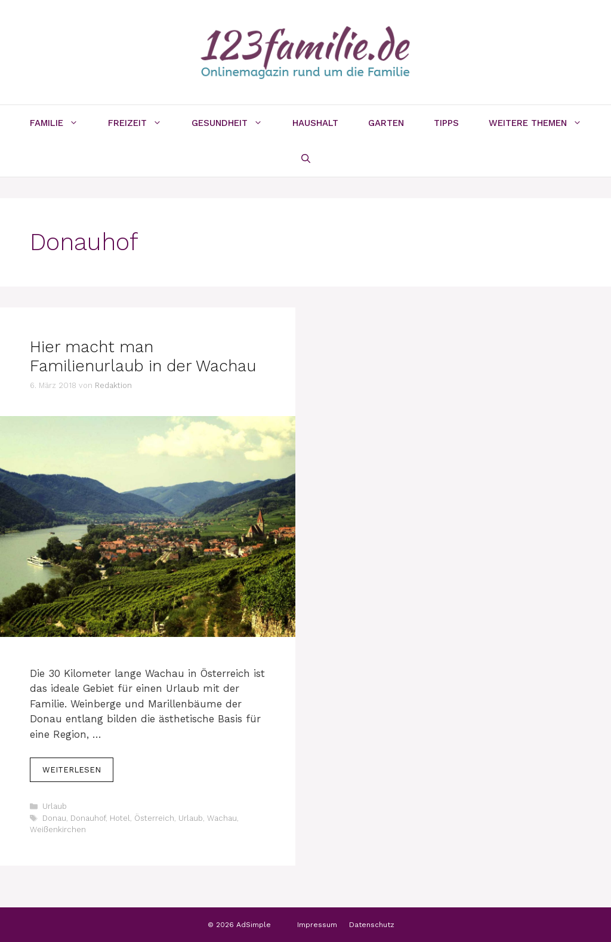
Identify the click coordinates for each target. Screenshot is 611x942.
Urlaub (54, 806)
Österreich (154, 818)
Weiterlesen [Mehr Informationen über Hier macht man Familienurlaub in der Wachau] (71, 769)
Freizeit (142, 123)
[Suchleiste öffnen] (305, 159)
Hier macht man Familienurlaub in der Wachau (143, 356)
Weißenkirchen (58, 829)
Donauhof (88, 818)
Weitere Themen (543, 123)
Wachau (222, 818)
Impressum (317, 925)
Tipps (446, 123)
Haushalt (315, 123)
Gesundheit (234, 123)
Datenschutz (371, 925)
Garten (386, 123)
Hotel (120, 818)
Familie (61, 123)
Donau (54, 818)
